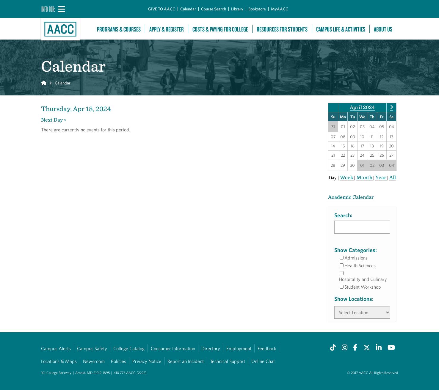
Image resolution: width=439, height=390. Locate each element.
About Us (383, 29)
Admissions (356, 257)
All (392, 177)
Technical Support (227, 361)
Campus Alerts (56, 348)
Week (347, 177)
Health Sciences (360, 265)
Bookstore (257, 9)
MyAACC (279, 9)
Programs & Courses (119, 29)
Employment (238, 348)
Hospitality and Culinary (363, 279)
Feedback (267, 348)
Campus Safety (92, 348)
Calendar (188, 9)
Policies (118, 361)
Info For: (48, 9)
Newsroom (94, 361)
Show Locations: (354, 299)
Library (237, 9)
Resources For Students (282, 29)
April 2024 (362, 107)
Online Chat (263, 361)
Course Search (213, 9)
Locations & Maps (59, 361)
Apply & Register (166, 29)
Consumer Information (173, 348)
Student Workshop (362, 287)
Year (381, 177)
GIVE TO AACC (161, 9)
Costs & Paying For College (220, 29)
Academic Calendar (351, 197)
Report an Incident (185, 361)
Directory (210, 348)
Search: (343, 215)
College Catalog (129, 348)
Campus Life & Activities (340, 29)
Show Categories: (355, 250)
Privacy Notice (146, 361)
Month (364, 177)
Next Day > (53, 120)
